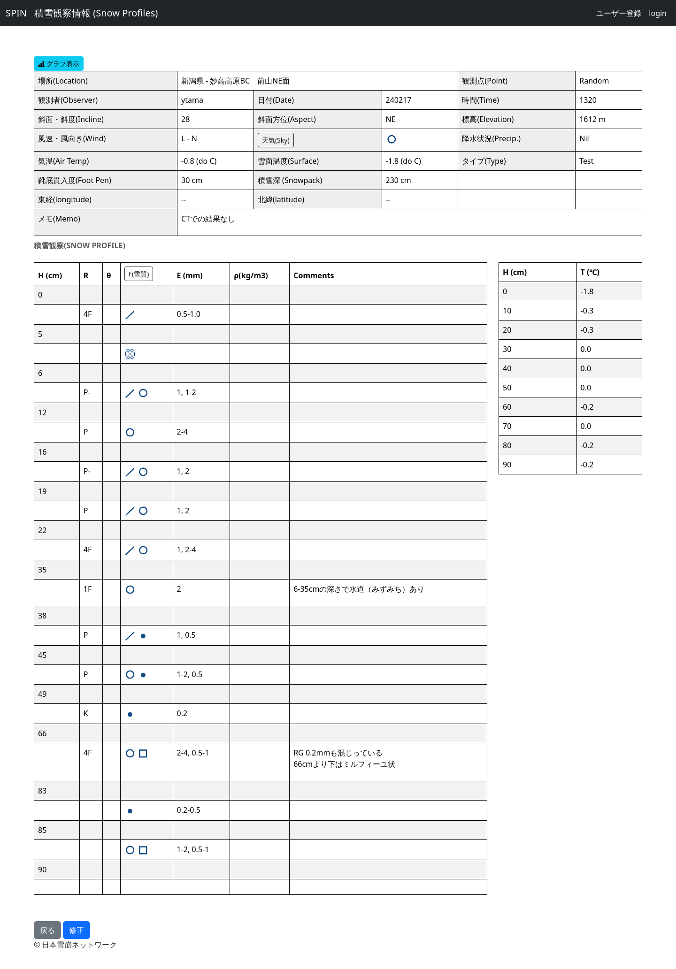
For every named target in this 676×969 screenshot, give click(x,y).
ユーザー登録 (618, 13)
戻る (47, 930)
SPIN (16, 13)
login (658, 13)
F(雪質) (139, 273)
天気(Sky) (276, 140)
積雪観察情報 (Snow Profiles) (96, 13)
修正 (76, 930)
